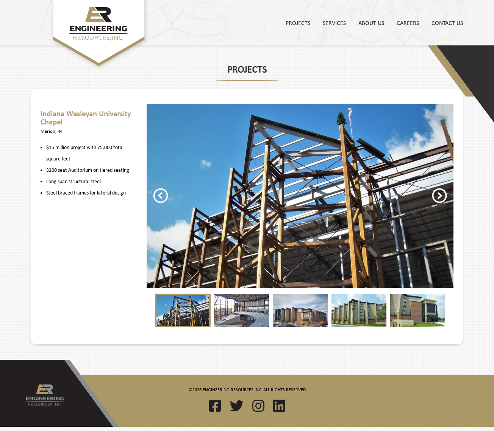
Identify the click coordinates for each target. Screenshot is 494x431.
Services (334, 22)
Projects (298, 22)
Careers (408, 22)
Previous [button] (160, 195)
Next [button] (439, 195)
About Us (371, 22)
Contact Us (447, 22)
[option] (300, 196)
